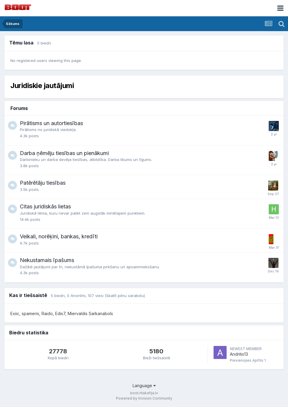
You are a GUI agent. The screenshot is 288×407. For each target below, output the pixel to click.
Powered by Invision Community (144, 398)
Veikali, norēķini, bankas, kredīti (59, 236)
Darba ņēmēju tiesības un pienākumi (64, 153)
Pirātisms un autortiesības (51, 123)
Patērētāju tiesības (43, 183)
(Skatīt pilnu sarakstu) (125, 295)
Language (144, 385)
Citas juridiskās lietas (45, 206)
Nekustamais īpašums (47, 260)
